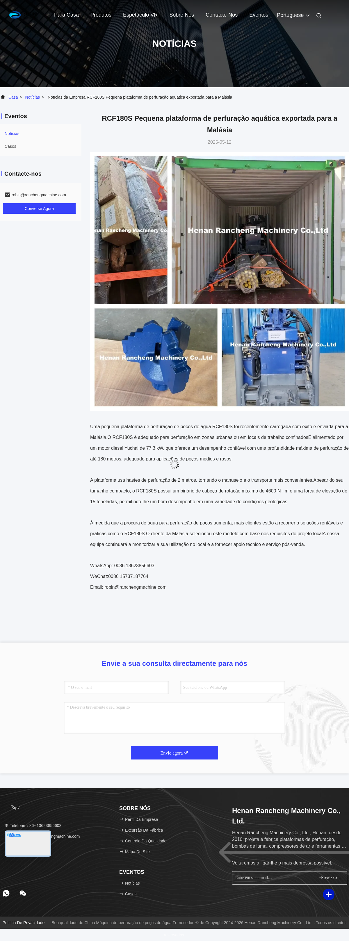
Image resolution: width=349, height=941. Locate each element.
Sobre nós (181, 15)
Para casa (66, 15)
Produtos (100, 15)
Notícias (32, 97)
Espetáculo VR (140, 15)
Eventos (258, 15)
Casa (13, 97)
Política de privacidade (24, 922)
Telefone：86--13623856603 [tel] (32, 825)
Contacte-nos (222, 15)
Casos (10, 146)
